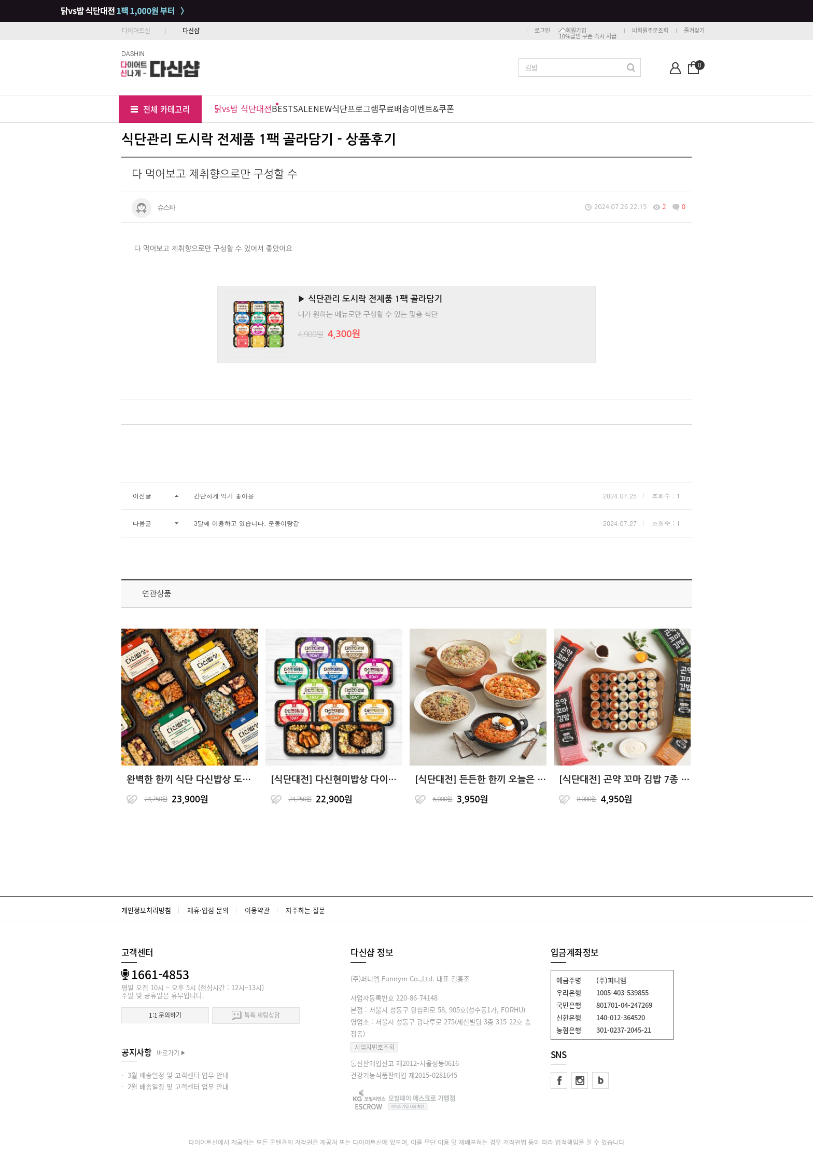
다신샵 (191, 30)
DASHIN (133, 53)
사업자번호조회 (375, 1047)
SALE (303, 108)
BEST (282, 108)
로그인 (542, 30)
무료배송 (394, 108)
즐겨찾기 (694, 30)
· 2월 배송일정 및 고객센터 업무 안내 (175, 1086)
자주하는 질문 (305, 910)
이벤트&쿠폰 (432, 108)
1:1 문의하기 (165, 1015)
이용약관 (257, 910)
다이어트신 (136, 30)
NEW (322, 108)
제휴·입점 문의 (208, 910)
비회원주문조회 (650, 30)
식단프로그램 (355, 108)
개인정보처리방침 (146, 910)
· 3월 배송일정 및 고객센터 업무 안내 (175, 1075)
